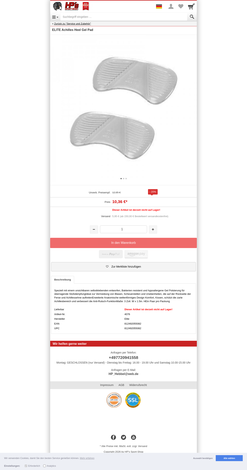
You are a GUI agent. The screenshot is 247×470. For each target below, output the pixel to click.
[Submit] (192, 16)
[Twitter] (123, 438)
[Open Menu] (55, 16)
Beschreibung (62, 279)
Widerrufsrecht (138, 385)
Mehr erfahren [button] (87, 458)
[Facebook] (113, 438)
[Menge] (123, 229)
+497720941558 (123, 357)
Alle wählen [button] (229, 458)
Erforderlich (34, 466)
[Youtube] (134, 438)
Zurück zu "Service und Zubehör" (72, 23)
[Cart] (191, 6)
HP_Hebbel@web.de (123, 374)
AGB (121, 385)
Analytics (51, 466)
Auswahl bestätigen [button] (203, 458)
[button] (123, 266)
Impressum (106, 385)
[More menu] (171, 6)
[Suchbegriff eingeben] (123, 16)
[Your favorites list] (180, 6)
